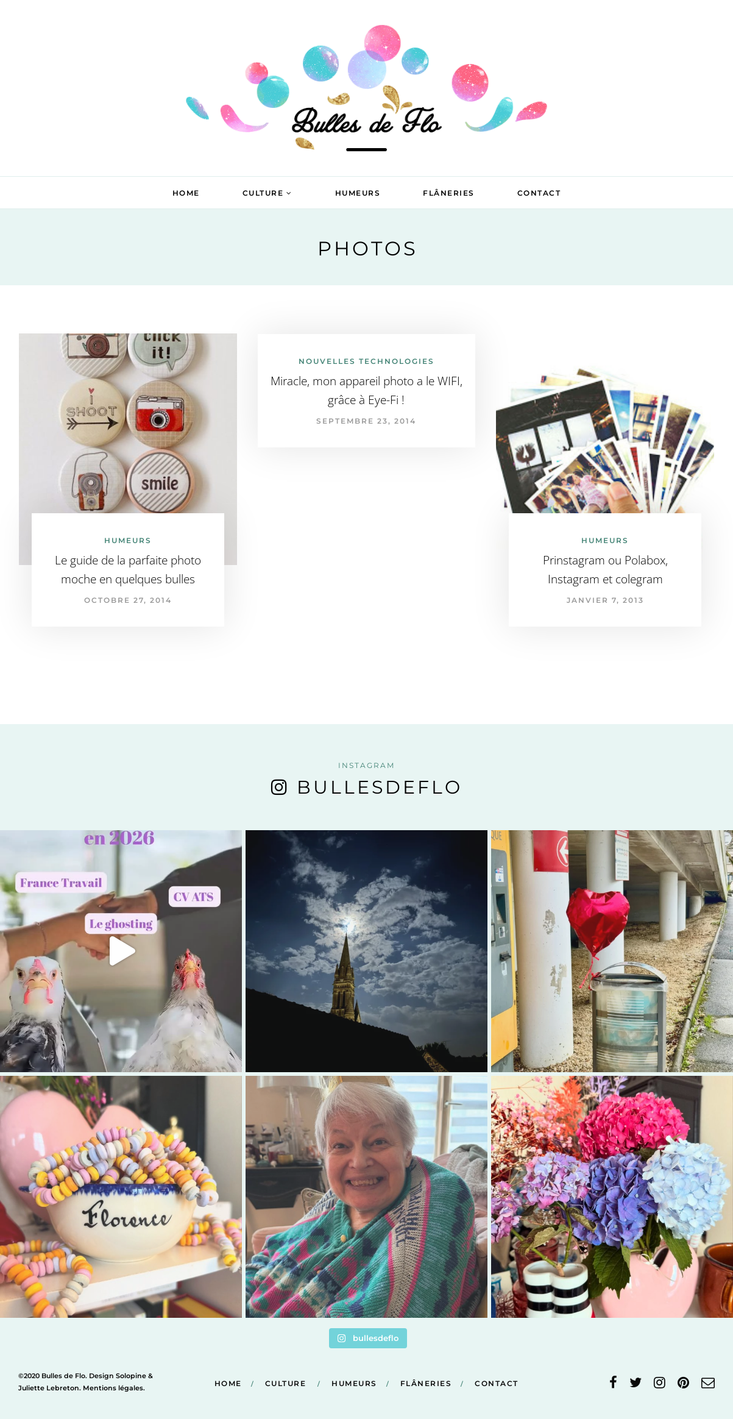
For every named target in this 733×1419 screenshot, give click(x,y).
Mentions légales (113, 1388)
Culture (263, 192)
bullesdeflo (379, 787)
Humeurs (358, 192)
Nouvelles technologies (366, 361)
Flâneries (449, 192)
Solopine (131, 1375)
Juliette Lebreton (48, 1388)
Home (186, 192)
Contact (539, 192)
